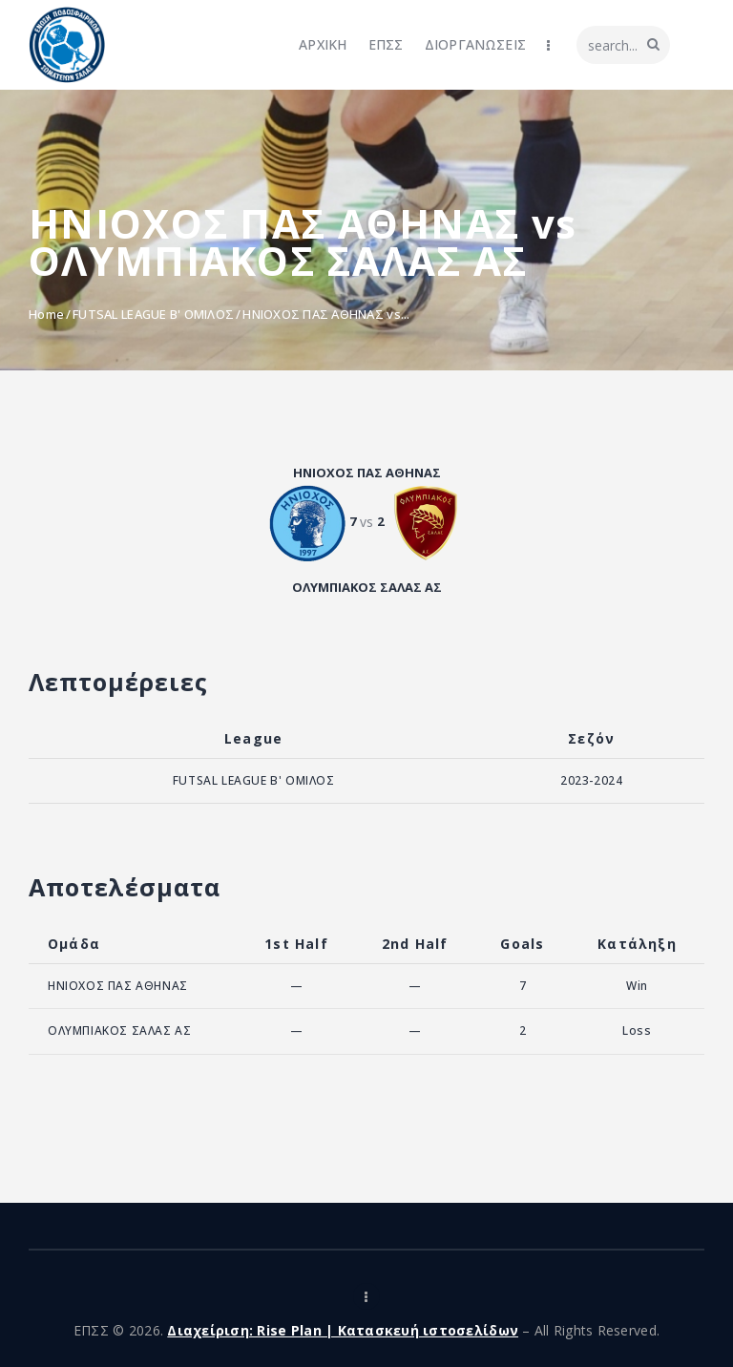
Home (46, 314)
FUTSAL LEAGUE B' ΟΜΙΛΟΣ (153, 314)
